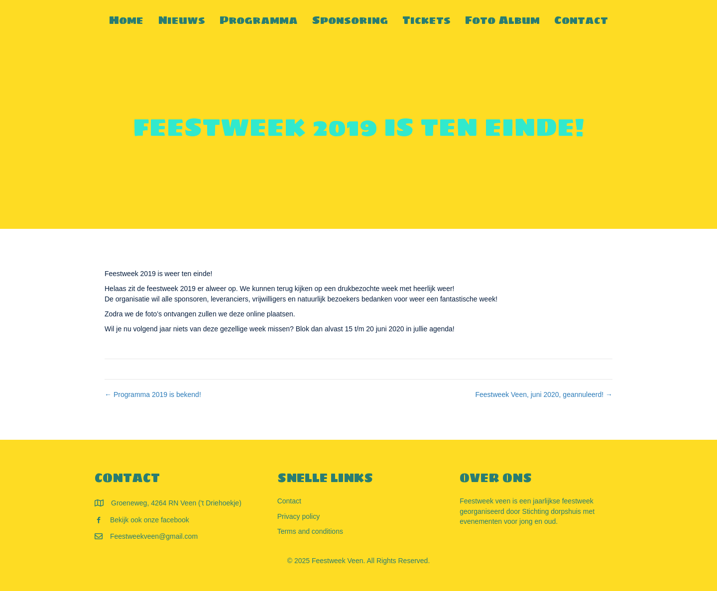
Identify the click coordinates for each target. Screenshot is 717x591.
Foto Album (502, 20)
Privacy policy (298, 516)
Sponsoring (350, 20)
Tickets (426, 20)
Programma (259, 20)
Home (126, 20)
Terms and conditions (310, 531)
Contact (581, 20)
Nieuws (181, 20)
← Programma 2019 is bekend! (153, 394)
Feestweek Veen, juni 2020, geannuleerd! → (543, 394)
